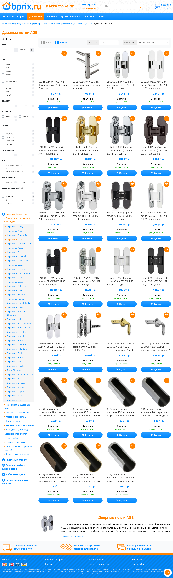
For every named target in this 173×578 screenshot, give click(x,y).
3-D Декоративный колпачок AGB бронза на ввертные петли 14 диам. (52, 412)
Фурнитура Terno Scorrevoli (19, 374)
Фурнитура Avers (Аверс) (18, 261)
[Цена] (8, 50)
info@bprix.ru (89, 5)
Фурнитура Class (14, 282)
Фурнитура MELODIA (16, 332)
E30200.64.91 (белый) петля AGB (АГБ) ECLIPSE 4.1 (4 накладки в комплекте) (154, 218)
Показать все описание (72, 536)
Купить (53, 107)
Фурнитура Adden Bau (17, 235)
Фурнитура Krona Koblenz (19, 324)
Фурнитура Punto (14, 357)
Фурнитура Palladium (16, 349)
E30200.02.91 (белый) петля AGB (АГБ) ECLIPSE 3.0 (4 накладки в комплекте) (154, 87)
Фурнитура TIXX (14, 379)
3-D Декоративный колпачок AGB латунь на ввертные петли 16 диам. (86, 478)
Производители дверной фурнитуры (59, 24)
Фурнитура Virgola (15, 387)
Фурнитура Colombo (16, 286)
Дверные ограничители (16, 434)
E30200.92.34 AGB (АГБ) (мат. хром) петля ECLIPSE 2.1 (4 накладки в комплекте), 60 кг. (87, 283)
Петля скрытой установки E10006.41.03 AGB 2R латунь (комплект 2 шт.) (120, 347)
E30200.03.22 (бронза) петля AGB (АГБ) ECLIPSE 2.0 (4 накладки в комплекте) (154, 152)
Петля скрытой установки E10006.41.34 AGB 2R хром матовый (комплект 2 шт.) (155, 348)
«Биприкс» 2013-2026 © (14, 559)
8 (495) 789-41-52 (60, 6)
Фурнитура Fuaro (14, 307)
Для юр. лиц (35, 16)
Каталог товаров (14, 16)
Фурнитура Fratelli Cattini (18, 303)
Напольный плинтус (16, 460)
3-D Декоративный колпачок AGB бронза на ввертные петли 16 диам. (52, 478)
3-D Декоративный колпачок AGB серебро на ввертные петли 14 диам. (155, 412)
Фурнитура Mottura (15, 340)
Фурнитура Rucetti (15, 366)
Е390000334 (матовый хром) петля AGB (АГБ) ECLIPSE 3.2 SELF (85, 347)
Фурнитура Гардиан (16, 391)
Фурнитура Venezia (15, 383)
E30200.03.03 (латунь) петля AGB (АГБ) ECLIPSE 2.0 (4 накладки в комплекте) (86, 152)
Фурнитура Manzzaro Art (18, 328)
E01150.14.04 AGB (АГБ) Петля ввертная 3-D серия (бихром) (52, 85)
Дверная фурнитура (32, 24)
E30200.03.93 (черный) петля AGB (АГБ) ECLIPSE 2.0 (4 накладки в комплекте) (120, 218)
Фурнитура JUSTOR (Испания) (15, 313)
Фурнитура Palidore (16, 345)
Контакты (89, 16)
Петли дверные (12, 421)
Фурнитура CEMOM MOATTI (19, 273)
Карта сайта (138, 564)
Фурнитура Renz (14, 362)
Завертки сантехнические (17, 412)
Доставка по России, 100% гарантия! (26, 547)
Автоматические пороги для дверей (19, 448)
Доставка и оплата (71, 16)
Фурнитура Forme (15, 299)
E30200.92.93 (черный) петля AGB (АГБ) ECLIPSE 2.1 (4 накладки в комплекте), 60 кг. (154, 283)
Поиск (101, 16)
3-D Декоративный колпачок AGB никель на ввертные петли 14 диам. (120, 412)
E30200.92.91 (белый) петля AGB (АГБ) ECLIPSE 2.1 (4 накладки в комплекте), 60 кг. (120, 283)
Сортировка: (130, 43)
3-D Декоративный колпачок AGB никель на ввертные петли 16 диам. (120, 478)
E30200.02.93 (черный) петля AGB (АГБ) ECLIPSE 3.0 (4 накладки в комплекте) (51, 152)
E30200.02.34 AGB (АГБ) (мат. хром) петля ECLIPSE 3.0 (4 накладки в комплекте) (121, 87)
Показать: (93, 43)
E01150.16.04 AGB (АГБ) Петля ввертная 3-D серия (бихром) (87, 85)
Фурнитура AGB (85, 24)
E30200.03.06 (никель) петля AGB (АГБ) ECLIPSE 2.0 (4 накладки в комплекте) (120, 152)
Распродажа (51, 564)
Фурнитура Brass (14, 400)
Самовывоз (51, 16)
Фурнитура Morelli (15, 336)
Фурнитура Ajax (14, 231)
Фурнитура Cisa (14, 278)
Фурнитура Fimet (14, 290)
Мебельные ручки (15, 474)
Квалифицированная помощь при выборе (139, 547)
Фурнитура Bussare (15, 269)
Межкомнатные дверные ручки (17, 407)
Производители (97, 559)
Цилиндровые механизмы (17, 454)
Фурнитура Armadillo (16, 256)
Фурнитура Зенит (14, 396)
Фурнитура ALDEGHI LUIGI (18, 244)
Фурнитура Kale (14, 319)
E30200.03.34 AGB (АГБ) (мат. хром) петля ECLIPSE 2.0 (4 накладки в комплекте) (52, 218)
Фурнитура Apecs (14, 248)
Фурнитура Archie (15, 252)
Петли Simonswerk (15, 370)
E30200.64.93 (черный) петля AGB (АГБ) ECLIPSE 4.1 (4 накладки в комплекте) (51, 283)
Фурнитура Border (15, 265)
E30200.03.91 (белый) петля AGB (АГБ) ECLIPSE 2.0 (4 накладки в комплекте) (86, 218)
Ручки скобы (11, 438)
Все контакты (89, 8)
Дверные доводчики (15, 442)
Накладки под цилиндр (17, 429)
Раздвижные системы (15, 417)
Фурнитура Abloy (14, 227)
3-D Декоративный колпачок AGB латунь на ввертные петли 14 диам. (86, 412)
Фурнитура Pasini (15, 353)
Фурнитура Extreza (15, 295)
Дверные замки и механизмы (19, 425)
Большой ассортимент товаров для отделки (87, 547)
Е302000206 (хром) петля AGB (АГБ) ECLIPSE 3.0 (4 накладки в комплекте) (52, 347)
